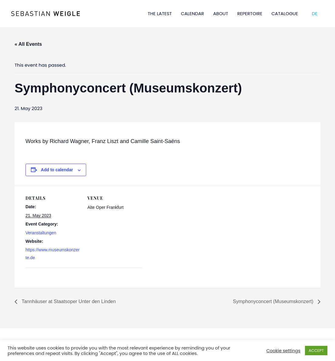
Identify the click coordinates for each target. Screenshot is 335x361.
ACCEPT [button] (316, 350)
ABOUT (220, 13)
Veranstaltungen (40, 232)
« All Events (28, 44)
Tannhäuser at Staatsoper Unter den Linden (68, 301)
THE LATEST (160, 13)
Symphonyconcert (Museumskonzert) (274, 301)
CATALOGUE (285, 13)
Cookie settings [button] (283, 350)
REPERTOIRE (249, 13)
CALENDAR (192, 13)
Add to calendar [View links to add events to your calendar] (57, 169)
